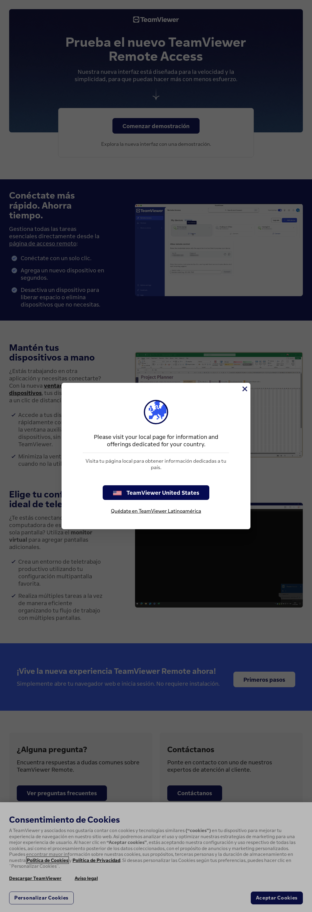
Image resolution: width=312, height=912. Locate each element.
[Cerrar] (244, 389)
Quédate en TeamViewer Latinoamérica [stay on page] (156, 511)
